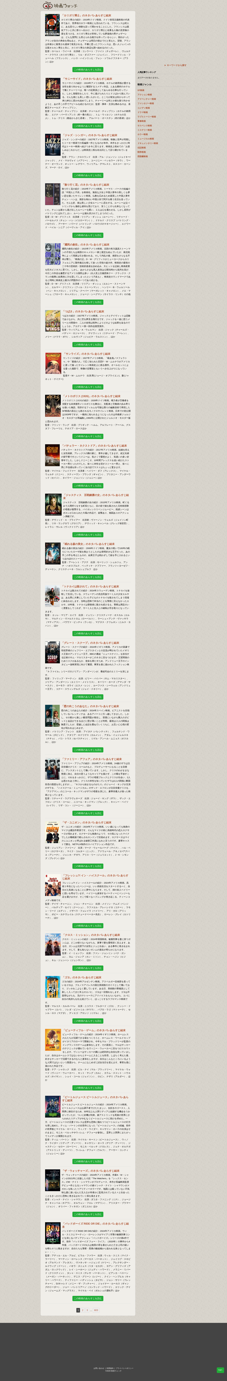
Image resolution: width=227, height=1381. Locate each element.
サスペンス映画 (145, 125)
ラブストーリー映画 (147, 117)
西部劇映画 (143, 156)
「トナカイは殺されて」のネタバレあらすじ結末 (90, 586)
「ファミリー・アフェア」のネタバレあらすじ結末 (91, 759)
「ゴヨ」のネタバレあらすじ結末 (81, 977)
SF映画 (141, 90)
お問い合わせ (99, 1368)
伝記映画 (142, 147)
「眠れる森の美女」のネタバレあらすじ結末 (88, 544)
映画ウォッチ (60, 5)
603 (96, 1310)
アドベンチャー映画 (147, 99)
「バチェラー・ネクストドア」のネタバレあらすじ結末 (94, 445)
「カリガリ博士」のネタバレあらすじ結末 (86, 15)
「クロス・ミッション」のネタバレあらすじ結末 (91, 935)
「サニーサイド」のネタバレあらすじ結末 (87, 78)
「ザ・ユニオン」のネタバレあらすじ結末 (86, 822)
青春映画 (142, 121)
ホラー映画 (143, 134)
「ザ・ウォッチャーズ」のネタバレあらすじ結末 (90, 1170)
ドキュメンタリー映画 (148, 143)
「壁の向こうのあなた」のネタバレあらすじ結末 (90, 706)
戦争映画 (142, 152)
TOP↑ (220, 1370)
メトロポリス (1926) (72, 400)
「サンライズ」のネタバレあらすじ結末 (86, 353)
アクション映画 (145, 94)
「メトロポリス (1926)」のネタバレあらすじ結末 (91, 396)
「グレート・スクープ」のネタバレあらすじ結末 (90, 642)
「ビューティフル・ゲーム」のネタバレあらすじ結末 (94, 1030)
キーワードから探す (177, 65)
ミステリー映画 (145, 130)
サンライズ (68, 358)
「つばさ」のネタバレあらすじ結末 (83, 311)
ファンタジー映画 (146, 103)
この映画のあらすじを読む (88, 69)
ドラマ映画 (143, 112)
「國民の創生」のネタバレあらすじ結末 (85, 244)
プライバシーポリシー (124, 1368)
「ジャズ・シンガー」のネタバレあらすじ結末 (89, 135)
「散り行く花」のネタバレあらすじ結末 (85, 184)
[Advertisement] (162, 31)
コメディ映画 (144, 108)
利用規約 (110, 1368)
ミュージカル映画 (146, 139)
